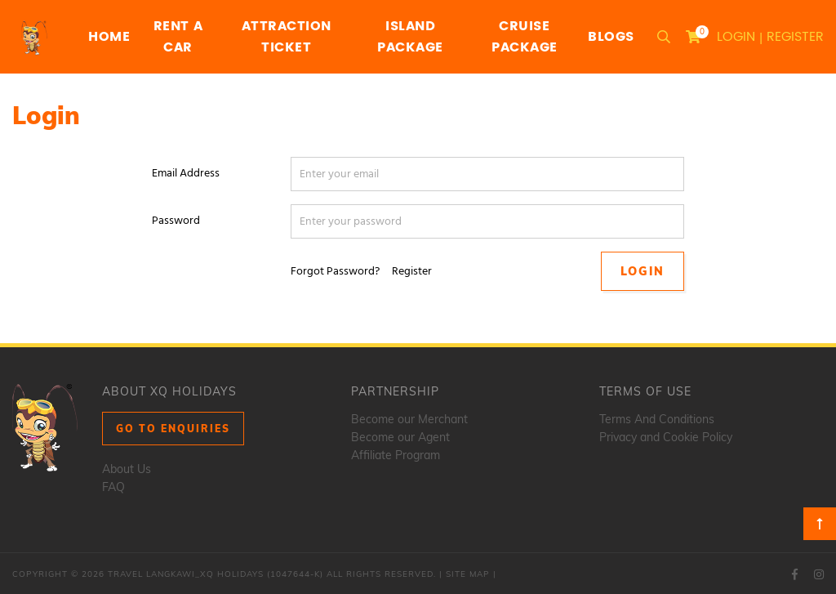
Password (176, 221)
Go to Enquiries (173, 428)
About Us (126, 469)
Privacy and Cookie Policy (665, 437)
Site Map (468, 574)
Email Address (186, 174)
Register (795, 36)
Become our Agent (400, 437)
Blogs (611, 36)
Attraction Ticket (286, 37)
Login (736, 36)
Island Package (410, 37)
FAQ (113, 487)
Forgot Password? (335, 272)
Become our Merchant (409, 419)
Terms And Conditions (656, 419)
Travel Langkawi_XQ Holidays (186, 574)
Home (109, 36)
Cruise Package (524, 37)
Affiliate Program (395, 455)
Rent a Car (178, 37)
